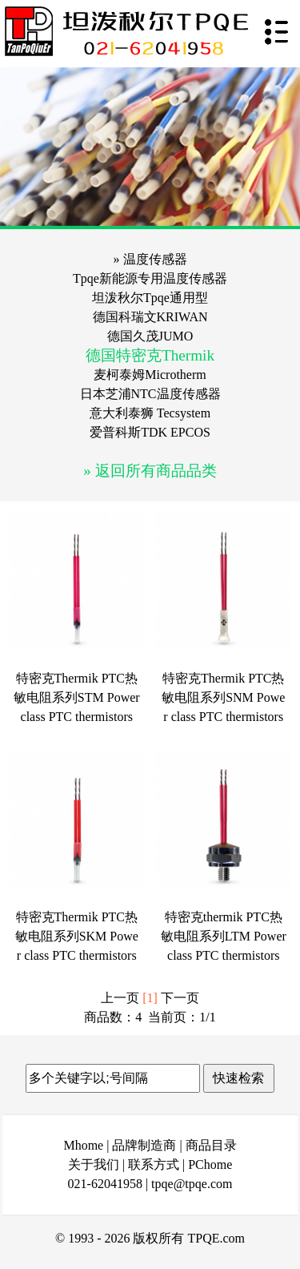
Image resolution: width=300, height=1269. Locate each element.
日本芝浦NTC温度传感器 (150, 394)
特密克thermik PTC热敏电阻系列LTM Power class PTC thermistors (223, 936)
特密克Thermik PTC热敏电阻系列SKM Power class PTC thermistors (76, 936)
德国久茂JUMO (150, 336)
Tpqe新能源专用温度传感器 (150, 278)
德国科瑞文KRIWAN (150, 317)
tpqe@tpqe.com (191, 1183)
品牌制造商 (144, 1145)
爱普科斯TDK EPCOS (150, 432)
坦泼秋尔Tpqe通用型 (150, 297)
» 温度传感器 (150, 259)
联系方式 (153, 1164)
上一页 (120, 998)
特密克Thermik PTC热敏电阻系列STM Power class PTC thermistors (77, 697)
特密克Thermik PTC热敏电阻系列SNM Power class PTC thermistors (223, 697)
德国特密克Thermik (150, 355)
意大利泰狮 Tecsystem (150, 413)
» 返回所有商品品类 (149, 470)
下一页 (180, 998)
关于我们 (93, 1164)
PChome (210, 1164)
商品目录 (211, 1145)
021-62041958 (105, 1183)
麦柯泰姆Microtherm (150, 374)
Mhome (83, 1145)
